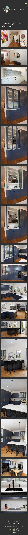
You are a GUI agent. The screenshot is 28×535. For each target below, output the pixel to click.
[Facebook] (14, 529)
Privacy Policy (14, 532)
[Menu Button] (25, 2)
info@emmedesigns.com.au (15, 526)
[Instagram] (17, 529)
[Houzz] (10, 529)
